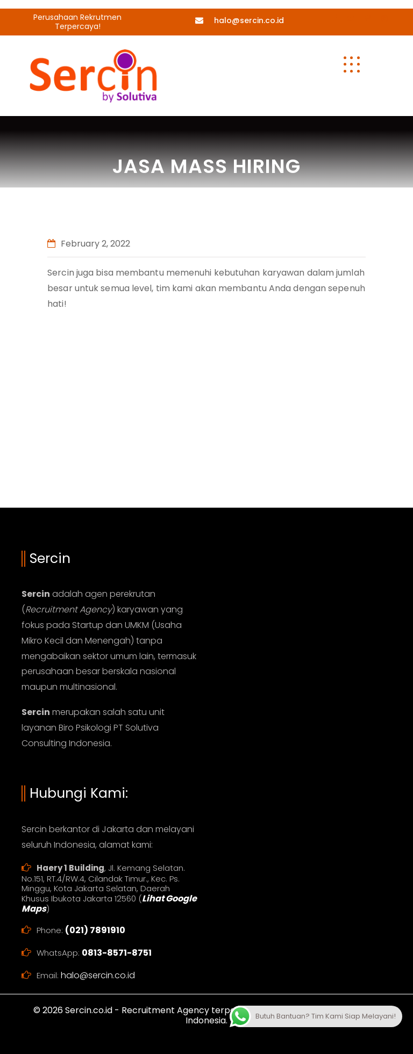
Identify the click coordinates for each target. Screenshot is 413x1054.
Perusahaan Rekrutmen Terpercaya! (77, 22)
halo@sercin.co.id (249, 20)
